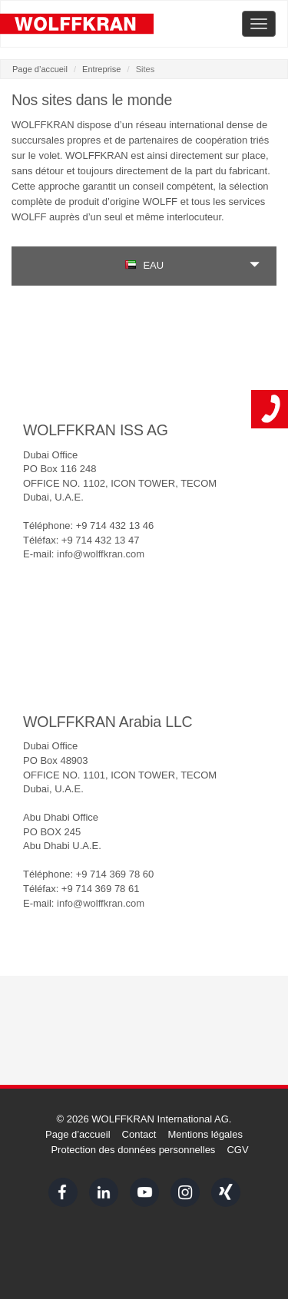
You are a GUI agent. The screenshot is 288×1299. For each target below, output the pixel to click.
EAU (144, 265)
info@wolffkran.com (100, 554)
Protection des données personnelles (133, 1149)
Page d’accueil (40, 69)
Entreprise (101, 69)
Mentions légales (205, 1134)
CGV (237, 1149)
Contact (139, 1134)
